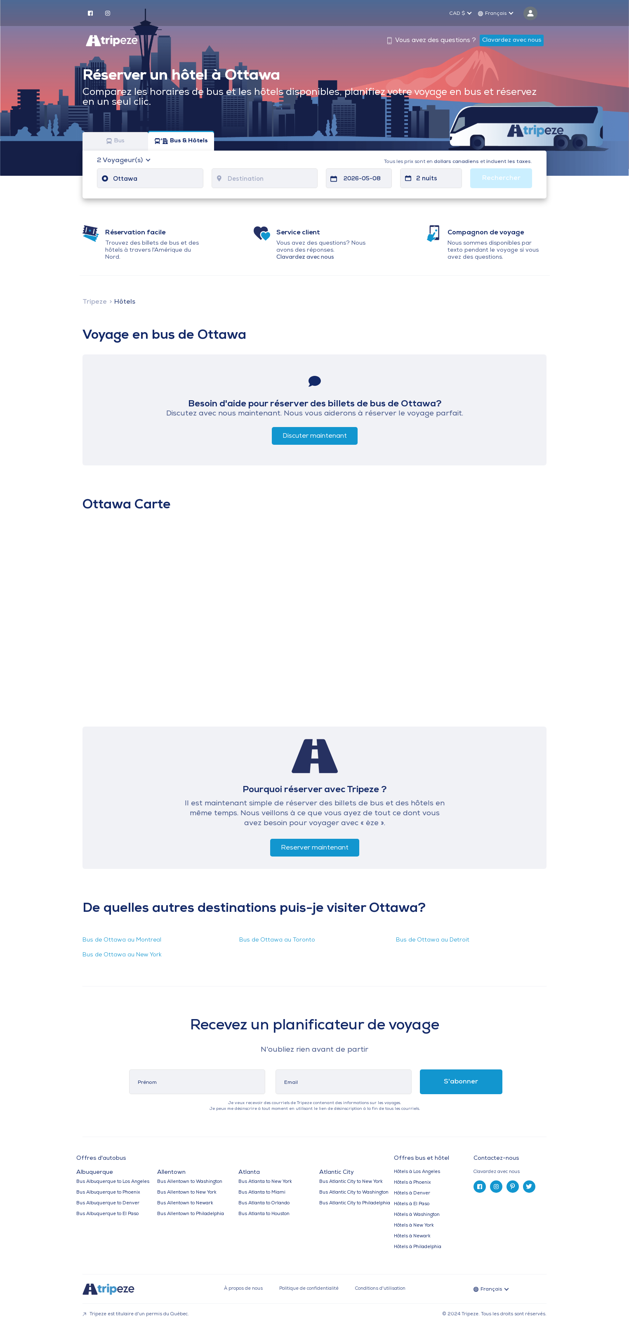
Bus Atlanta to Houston (264, 1214)
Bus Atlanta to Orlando (264, 1203)
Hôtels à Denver (412, 1193)
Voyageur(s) (120, 160)
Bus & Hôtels (181, 141)
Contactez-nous (496, 1158)
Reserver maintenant (315, 848)
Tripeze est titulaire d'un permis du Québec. (135, 1314)
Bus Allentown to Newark (185, 1203)
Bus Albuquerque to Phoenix (108, 1192)
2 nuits (426, 179)
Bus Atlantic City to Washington (354, 1192)
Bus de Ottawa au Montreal (121, 940)
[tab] (513, 1172)
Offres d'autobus (101, 1158)
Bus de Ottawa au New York (122, 955)
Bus (115, 141)
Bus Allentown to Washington (189, 1182)
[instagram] (107, 12)
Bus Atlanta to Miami (261, 1192)
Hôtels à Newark (412, 1236)
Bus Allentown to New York (187, 1192)
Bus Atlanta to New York (265, 1182)
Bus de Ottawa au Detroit (432, 940)
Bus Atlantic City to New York (351, 1182)
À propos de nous (243, 1288)
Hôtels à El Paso (411, 1204)
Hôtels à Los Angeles (417, 1172)
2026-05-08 (362, 179)
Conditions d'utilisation (380, 1288)
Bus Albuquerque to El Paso (107, 1214)
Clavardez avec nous (511, 40)
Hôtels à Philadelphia (417, 1247)
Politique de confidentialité (309, 1288)
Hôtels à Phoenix (412, 1182)
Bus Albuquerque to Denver (107, 1203)
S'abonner (461, 1081)
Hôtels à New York (414, 1225)
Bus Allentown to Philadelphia (190, 1214)
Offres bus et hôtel (421, 1158)
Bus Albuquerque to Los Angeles (112, 1182)
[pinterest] (512, 1186)
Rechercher (501, 178)
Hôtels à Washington (417, 1215)
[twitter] (529, 1186)
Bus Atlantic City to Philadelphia (354, 1203)
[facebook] (90, 12)
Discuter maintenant (315, 436)
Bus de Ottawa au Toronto (277, 940)
